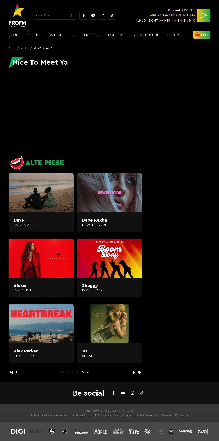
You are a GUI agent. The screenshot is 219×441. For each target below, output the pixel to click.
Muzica (25, 48)
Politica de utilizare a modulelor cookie (52, 415)
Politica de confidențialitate (113, 415)
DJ (73, 34)
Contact (175, 34)
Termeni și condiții (86, 415)
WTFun (56, 34)
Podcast (116, 34)
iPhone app (181, 415)
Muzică (91, 34)
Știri (13, 34)
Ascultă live (136, 415)
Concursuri (146, 34)
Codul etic (167, 415)
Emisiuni (33, 34)
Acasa (13, 48)
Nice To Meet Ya (43, 48)
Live (205, 34)
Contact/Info (152, 415)
